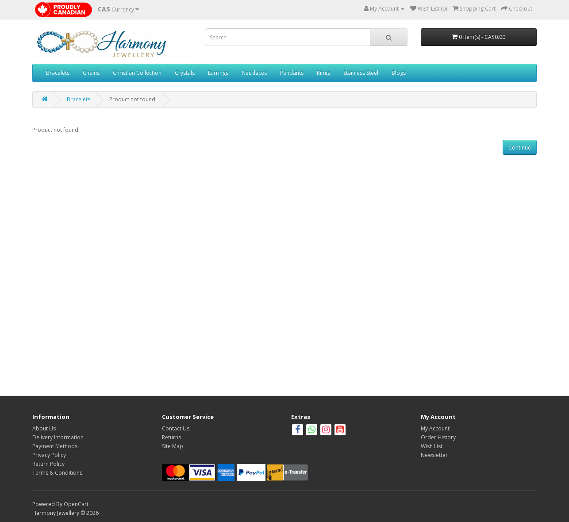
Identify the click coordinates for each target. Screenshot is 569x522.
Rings (323, 73)
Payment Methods (54, 446)
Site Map (172, 446)
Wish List (431, 446)
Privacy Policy (49, 455)
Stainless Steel (360, 73)
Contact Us (175, 428)
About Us (44, 428)
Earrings (218, 73)
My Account (435, 428)
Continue (519, 147)
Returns (171, 437)
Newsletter (434, 455)
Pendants (292, 73)
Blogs (399, 73)
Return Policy (48, 464)
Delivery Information (58, 437)
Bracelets (57, 73)
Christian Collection (137, 73)
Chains (91, 73)
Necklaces (254, 73)
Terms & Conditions (57, 472)
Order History (438, 437)
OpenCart (76, 504)
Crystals (185, 73)
